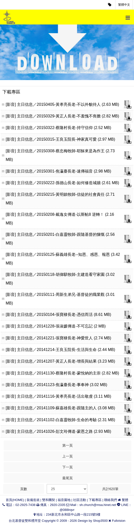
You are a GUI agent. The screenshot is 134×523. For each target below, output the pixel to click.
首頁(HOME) (15, 500)
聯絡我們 (110, 500)
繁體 (125, 500)
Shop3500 (100, 521)
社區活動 (79, 500)
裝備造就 (33, 500)
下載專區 (95, 500)
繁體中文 (124, 4)
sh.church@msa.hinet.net (98, 505)
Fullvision (118, 521)
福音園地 (64, 500)
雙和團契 (48, 500)
